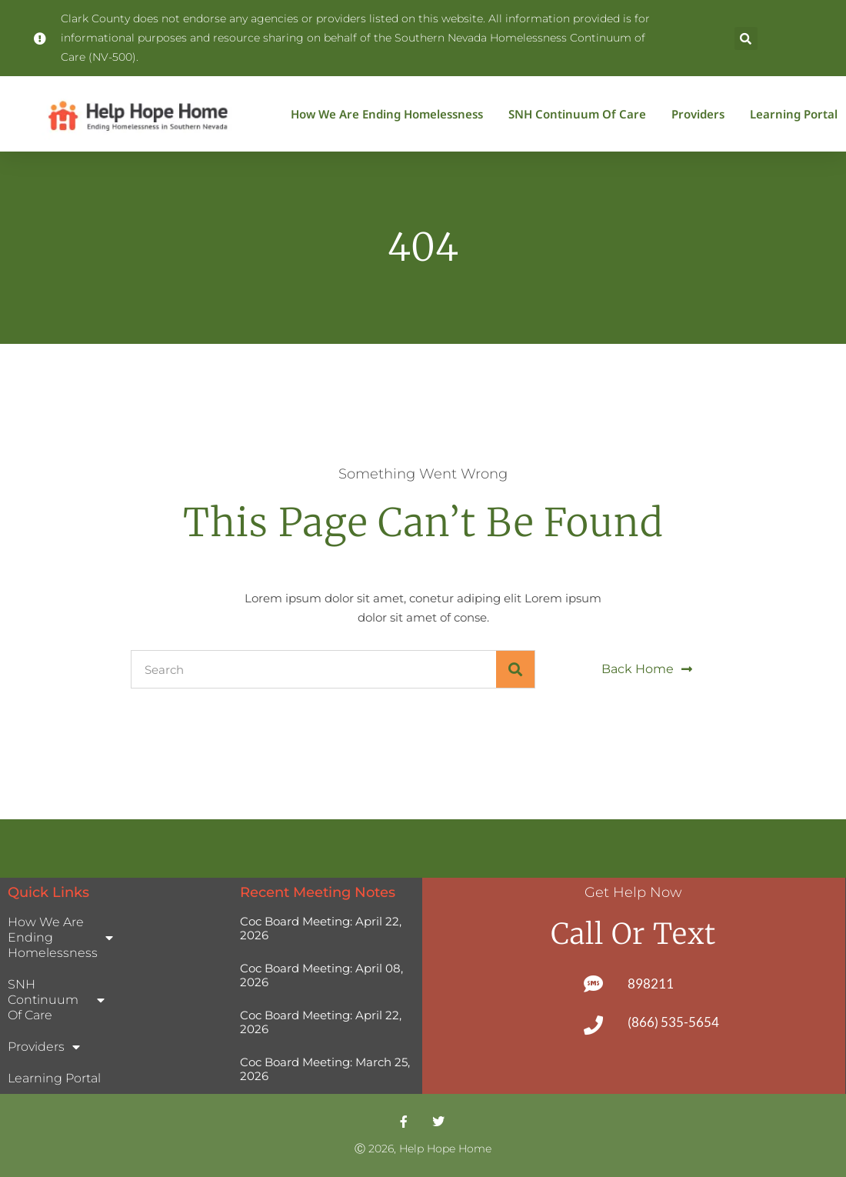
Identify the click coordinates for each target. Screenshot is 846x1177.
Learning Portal (794, 114)
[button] (746, 38)
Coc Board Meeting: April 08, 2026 (321, 975)
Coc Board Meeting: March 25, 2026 (325, 1069)
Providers (701, 114)
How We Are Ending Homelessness (391, 114)
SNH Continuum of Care (581, 114)
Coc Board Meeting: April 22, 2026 (320, 928)
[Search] (515, 669)
